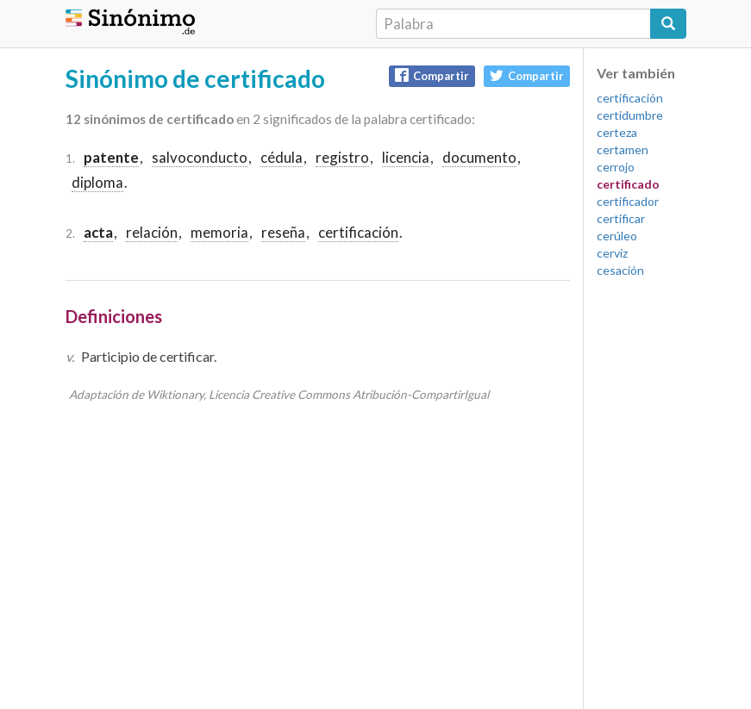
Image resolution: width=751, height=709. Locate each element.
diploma (97, 182)
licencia (405, 157)
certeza (617, 132)
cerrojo (616, 166)
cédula (281, 157)
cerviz (612, 253)
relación (152, 232)
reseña (283, 232)
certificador (628, 201)
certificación (358, 232)
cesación (620, 270)
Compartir (432, 75)
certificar (621, 218)
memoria (219, 232)
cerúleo (617, 235)
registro (342, 157)
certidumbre (630, 115)
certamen (622, 149)
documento (479, 157)
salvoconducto (199, 157)
